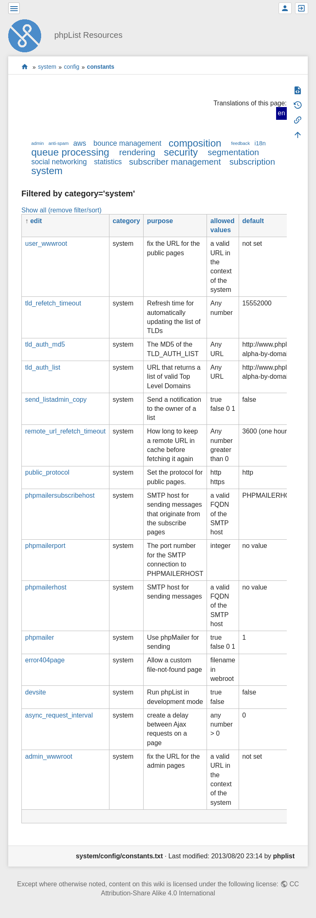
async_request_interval (59, 715)
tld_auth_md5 (45, 344)
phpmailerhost (46, 587)
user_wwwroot (46, 243)
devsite (35, 692)
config (71, 67)
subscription (252, 161)
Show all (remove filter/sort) (61, 210)
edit (36, 220)
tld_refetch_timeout (53, 303)
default (253, 220)
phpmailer (39, 637)
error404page (45, 660)
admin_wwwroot (48, 756)
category (126, 220)
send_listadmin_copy (55, 399)
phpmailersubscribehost (60, 495)
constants (100, 67)
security (181, 152)
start (24, 67)
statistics (108, 162)
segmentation (233, 152)
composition (195, 143)
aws (79, 143)
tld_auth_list (42, 367)
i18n (259, 143)
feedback (240, 143)
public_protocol (47, 472)
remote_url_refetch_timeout (65, 431)
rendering (137, 152)
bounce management (127, 143)
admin (37, 143)
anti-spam (59, 143)
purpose (160, 220)
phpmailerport (45, 545)
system (47, 67)
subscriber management (175, 161)
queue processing (70, 152)
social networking (59, 162)
